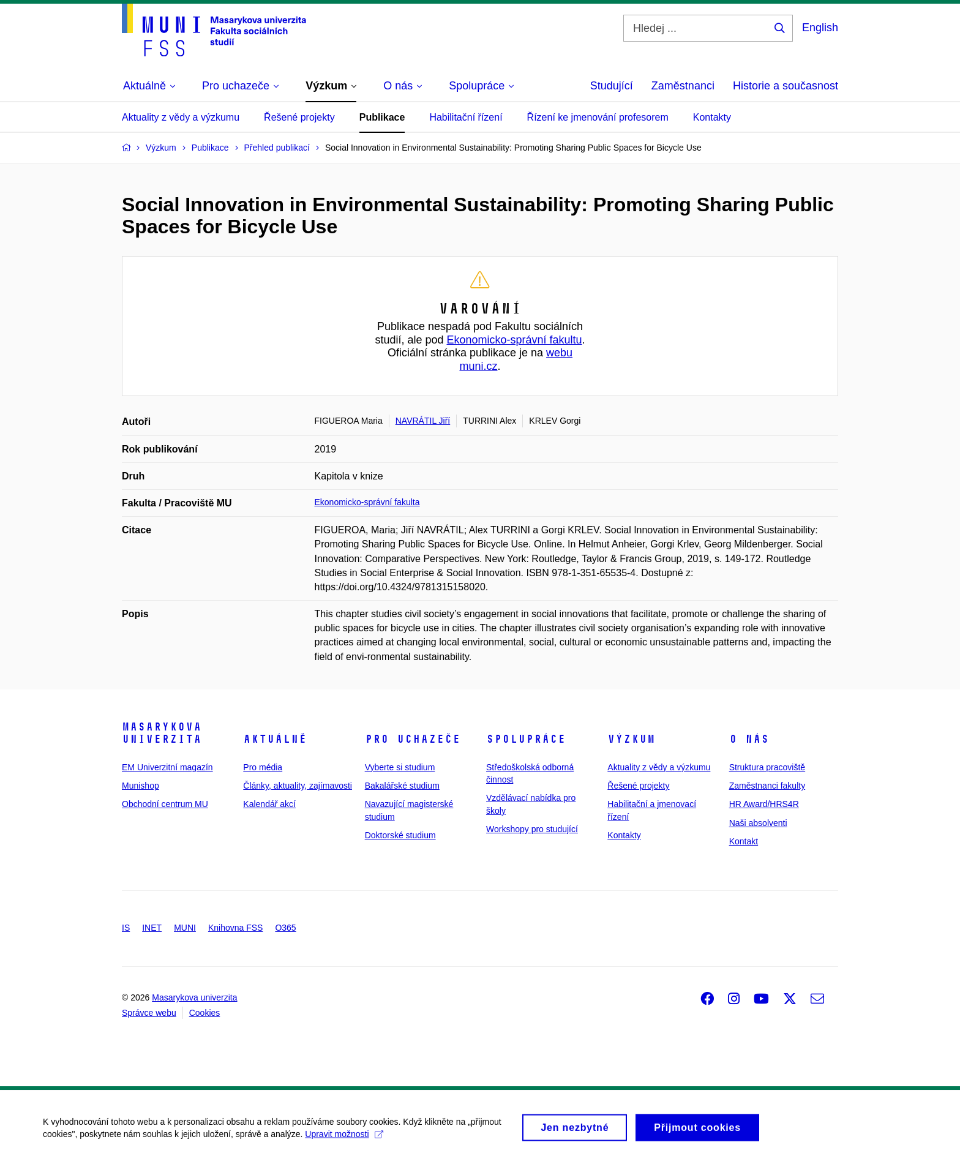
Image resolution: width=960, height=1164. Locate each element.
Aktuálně (275, 739)
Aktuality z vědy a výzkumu (180, 117)
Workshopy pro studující (532, 829)
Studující (611, 86)
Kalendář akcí (269, 804)
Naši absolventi (758, 823)
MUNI (185, 928)
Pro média (262, 767)
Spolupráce (526, 739)
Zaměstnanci (682, 86)
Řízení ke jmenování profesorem (598, 117)
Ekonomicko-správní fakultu (514, 340)
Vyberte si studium (400, 767)
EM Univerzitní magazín (167, 767)
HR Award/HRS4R (764, 804)
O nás (749, 739)
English (820, 27)
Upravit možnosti (344, 1139)
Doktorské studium (400, 835)
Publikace (382, 117)
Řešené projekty (299, 117)
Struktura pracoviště (767, 767)
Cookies (204, 1013)
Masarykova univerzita (161, 733)
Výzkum (631, 739)
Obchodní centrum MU (165, 804)
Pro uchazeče (412, 739)
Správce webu (149, 1013)
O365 (285, 928)
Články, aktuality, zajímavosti (297, 785)
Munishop (140, 785)
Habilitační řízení (465, 117)
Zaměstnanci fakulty (767, 785)
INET (152, 928)
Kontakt (743, 841)
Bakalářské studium (402, 785)
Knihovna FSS (235, 928)
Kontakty (712, 117)
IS (126, 928)
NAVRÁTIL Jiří (423, 421)
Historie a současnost (785, 86)
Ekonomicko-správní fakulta (367, 502)
